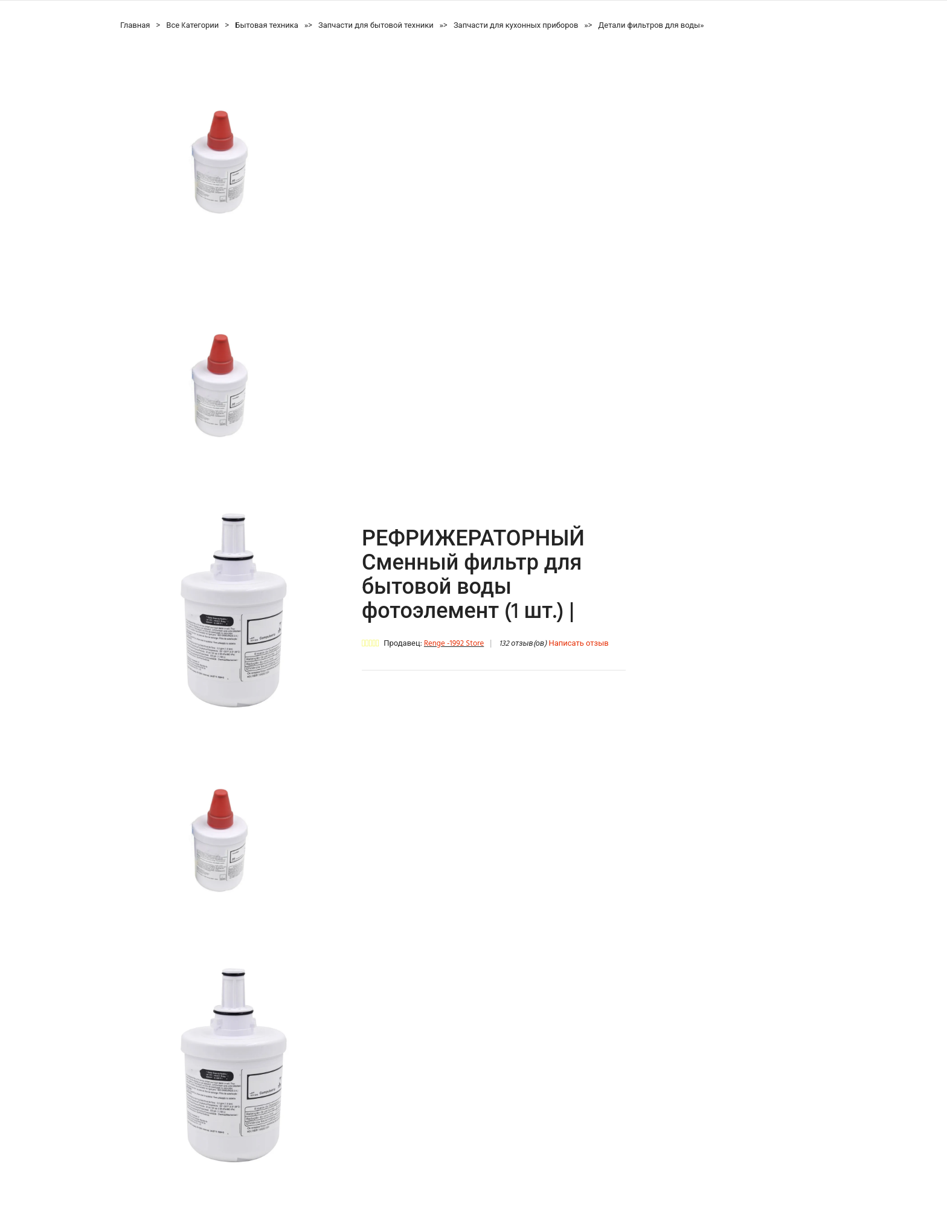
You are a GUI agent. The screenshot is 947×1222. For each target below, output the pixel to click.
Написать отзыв (578, 643)
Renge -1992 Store (454, 643)
